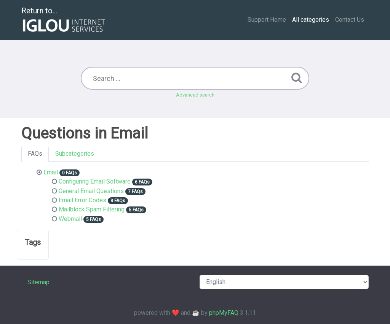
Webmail (70, 218)
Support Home (267, 19)
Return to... (64, 20)
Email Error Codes (82, 200)
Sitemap (38, 282)
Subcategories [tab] (74, 153)
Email (50, 172)
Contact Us (349, 19)
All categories (310, 19)
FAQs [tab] (35, 153)
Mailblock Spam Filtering (92, 209)
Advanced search (195, 95)
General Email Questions (91, 191)
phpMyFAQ (223, 312)
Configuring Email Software (95, 181)
